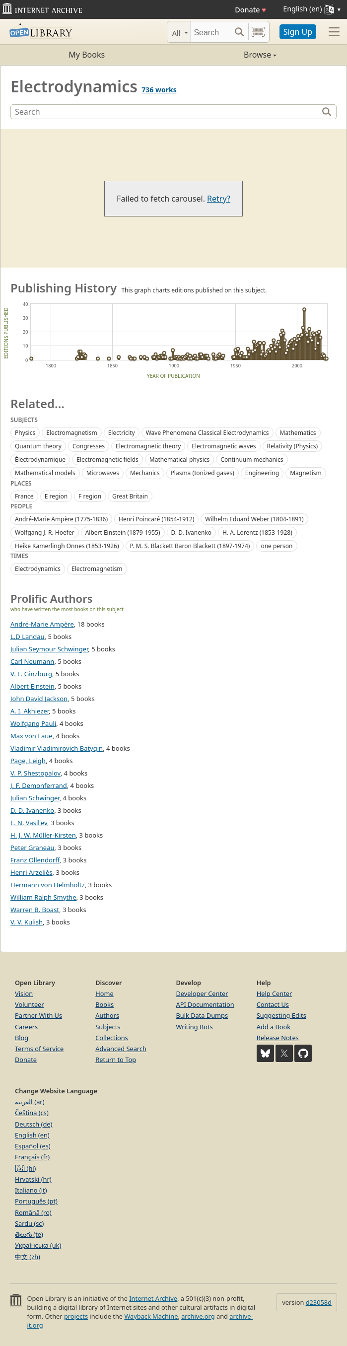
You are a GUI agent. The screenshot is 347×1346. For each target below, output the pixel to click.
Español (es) (33, 1145)
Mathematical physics (179, 459)
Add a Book (273, 1026)
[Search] (210, 32)
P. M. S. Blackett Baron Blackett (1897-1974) (190, 546)
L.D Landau (27, 636)
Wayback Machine (151, 1316)
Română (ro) (33, 1212)
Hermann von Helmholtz (47, 884)
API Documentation (205, 1004)
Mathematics (298, 432)
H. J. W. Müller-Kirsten (43, 835)
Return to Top (115, 1059)
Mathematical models (45, 473)
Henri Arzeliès (31, 872)
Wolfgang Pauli (33, 723)
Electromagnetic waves (224, 446)
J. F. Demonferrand (38, 785)
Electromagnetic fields (107, 459)
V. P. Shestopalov (35, 773)
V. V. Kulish (26, 922)
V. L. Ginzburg (31, 673)
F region (89, 496)
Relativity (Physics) (292, 446)
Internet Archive (153, 1298)
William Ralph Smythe (43, 897)
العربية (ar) (29, 1101)
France (24, 496)
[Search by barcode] (258, 31)
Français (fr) (32, 1156)
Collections (111, 1037)
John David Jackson (39, 698)
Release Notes (278, 1037)
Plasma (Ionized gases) (202, 473)
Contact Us (273, 1004)
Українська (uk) (38, 1245)
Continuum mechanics (251, 459)
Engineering (262, 473)
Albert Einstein (32, 686)
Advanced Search (120, 1048)
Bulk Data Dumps (202, 1015)
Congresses (88, 446)
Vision (24, 993)
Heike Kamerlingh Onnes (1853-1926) (67, 546)
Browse (225, 54)
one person (276, 546)
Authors (107, 1015)
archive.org (197, 1316)
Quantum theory (38, 446)
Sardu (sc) (29, 1223)
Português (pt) (36, 1201)
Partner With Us (38, 1015)
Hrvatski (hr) (33, 1179)
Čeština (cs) (32, 1112)
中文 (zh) (27, 1256)
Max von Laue (31, 735)
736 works (158, 89)
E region (56, 496)
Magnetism (306, 473)
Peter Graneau (32, 847)
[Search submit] (239, 31)
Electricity (121, 432)
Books (104, 1004)
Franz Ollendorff (35, 859)
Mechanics (145, 473)
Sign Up (297, 31)
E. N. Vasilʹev (28, 822)
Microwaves (102, 473)
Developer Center (202, 993)
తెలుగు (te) (29, 1234)
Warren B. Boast (34, 909)
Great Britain (130, 496)
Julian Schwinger (35, 797)
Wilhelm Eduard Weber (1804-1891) (254, 519)
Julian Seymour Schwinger (49, 648)
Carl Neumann (32, 661)
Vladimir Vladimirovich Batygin (56, 748)
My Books (87, 54)
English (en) (32, 1135)
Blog (21, 1037)
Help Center (274, 993)
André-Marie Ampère (42, 624)
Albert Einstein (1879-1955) (122, 532)
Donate (250, 9)
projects (76, 1316)
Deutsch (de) (33, 1124)
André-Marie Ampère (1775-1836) (61, 519)
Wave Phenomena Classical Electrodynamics (207, 432)
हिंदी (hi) (25, 1168)
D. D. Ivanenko (191, 532)
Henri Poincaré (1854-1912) (156, 519)
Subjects (107, 1026)
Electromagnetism (71, 432)
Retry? (218, 198)
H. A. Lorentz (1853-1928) (257, 532)
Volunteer (29, 1004)
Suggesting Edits (281, 1015)
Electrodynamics (38, 569)
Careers (26, 1026)
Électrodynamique (40, 459)
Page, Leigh (28, 760)
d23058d (319, 1302)
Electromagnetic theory (148, 446)
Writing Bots (194, 1026)
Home (104, 993)
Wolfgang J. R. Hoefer (44, 532)
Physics (25, 432)
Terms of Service (39, 1048)
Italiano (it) (31, 1190)
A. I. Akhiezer (29, 711)
